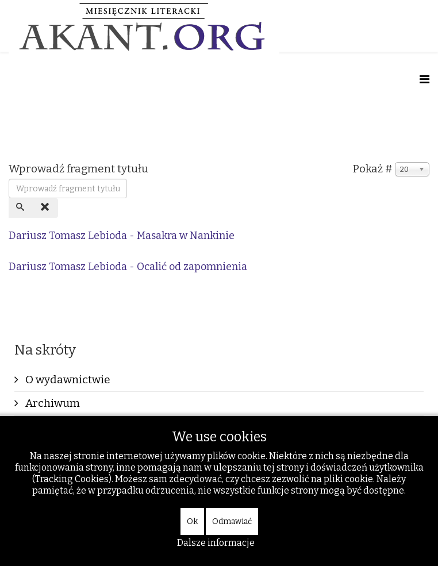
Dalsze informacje (216, 542)
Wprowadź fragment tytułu (80, 168)
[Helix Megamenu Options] (424, 80)
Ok (192, 521)
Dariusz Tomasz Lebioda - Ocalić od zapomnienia (128, 266)
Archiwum (51, 403)
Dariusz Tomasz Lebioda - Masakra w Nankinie (122, 235)
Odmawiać (232, 521)
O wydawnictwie (66, 379)
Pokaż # (373, 168)
